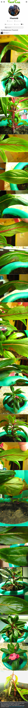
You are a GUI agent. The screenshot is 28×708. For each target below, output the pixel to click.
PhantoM (14, 18)
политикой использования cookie (16, 706)
